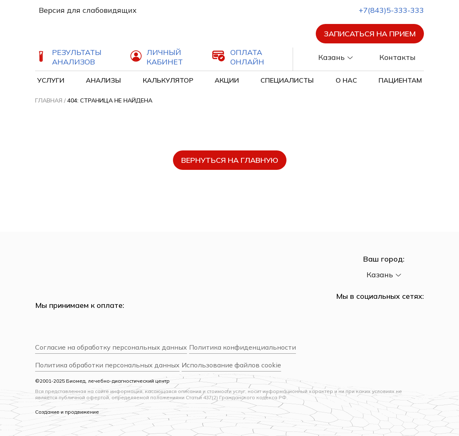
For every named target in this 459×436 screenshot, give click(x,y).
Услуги (50, 80)
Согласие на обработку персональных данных (111, 347)
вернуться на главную (229, 160)
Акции (227, 80)
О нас (346, 80)
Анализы (103, 80)
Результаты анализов (77, 57)
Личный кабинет (165, 57)
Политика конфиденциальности (242, 347)
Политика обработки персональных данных (107, 365)
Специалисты (287, 80)
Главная (48, 100)
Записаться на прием (370, 33)
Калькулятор (168, 80)
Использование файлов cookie (231, 365)
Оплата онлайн (247, 57)
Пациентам (400, 80)
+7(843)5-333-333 (384, 10)
